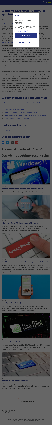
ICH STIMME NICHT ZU (25, 42)
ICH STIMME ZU (25, 36)
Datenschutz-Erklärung (21, 31)
